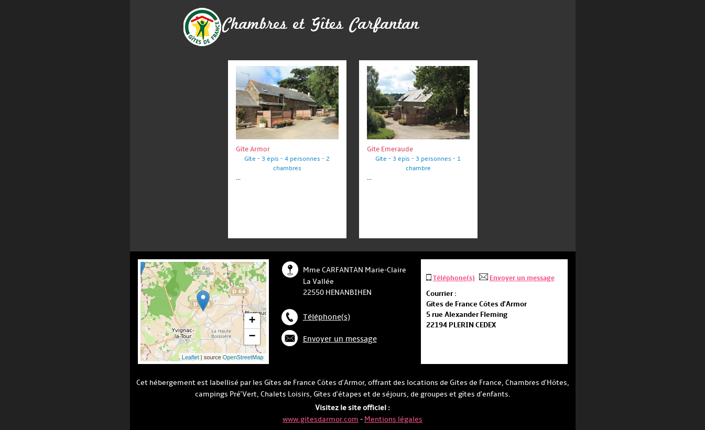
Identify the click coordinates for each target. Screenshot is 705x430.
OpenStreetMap (243, 357)
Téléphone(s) (326, 317)
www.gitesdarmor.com (321, 419)
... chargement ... (221, 311)
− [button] (251, 337)
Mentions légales (393, 419)
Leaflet (190, 357)
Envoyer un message (340, 339)
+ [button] (251, 321)
